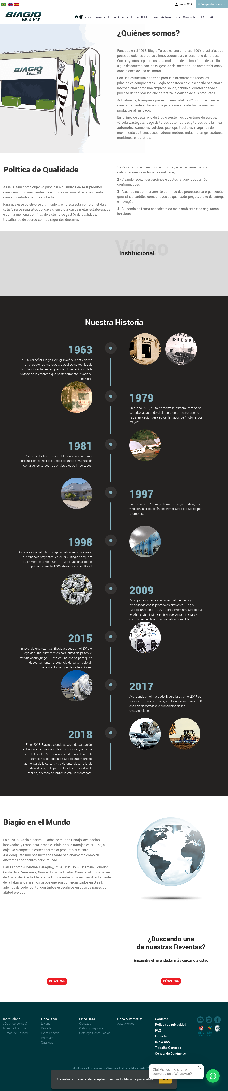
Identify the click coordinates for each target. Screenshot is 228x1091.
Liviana (46, 1023)
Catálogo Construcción (94, 1033)
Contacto (189, 17)
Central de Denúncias (170, 1053)
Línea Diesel (118, 17)
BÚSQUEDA (57, 981)
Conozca (85, 1023)
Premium (47, 1038)
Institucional (94, 17)
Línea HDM (140, 17)
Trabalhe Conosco (168, 1047)
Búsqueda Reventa (211, 4)
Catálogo (47, 1042)
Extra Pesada (50, 1033)
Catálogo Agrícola (91, 1028)
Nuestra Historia (14, 1028)
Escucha (161, 1036)
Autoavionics (126, 1023)
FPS (202, 17)
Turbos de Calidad (15, 1033)
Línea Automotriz (166, 17)
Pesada (46, 1028)
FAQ (211, 17)
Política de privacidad (136, 1079)
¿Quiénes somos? (15, 1023)
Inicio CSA (184, 4)
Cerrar (165, 1079)
